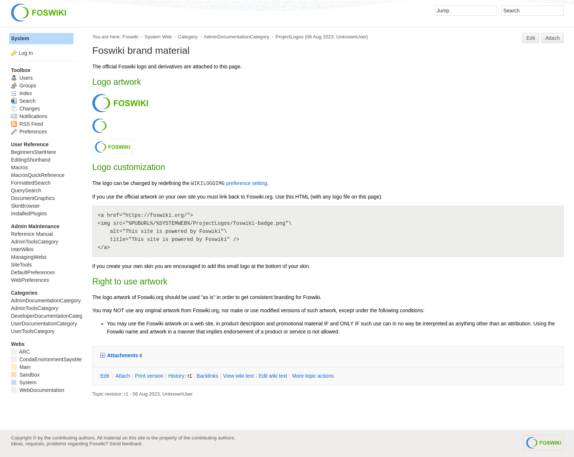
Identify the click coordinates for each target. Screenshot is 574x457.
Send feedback (125, 443)
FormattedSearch (31, 183)
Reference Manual (32, 234)
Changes (25, 109)
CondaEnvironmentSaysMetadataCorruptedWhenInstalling (81, 359)
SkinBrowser (25, 206)
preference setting (246, 183)
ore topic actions (313, 376)
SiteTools (21, 265)
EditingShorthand (30, 160)
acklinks (207, 376)
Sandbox (25, 375)
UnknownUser (351, 36)
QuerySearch (26, 190)
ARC (20, 352)
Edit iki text (273, 376)
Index (21, 93)
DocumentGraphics (33, 198)
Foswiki (130, 36)
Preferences (29, 132)
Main (20, 367)
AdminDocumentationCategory (236, 36)
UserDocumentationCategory (44, 323)
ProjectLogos (289, 36)
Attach (552, 38)
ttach (122, 376)
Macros (19, 167)
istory (176, 376)
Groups (23, 85)
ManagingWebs (28, 257)
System (20, 38)
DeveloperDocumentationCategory (50, 316)
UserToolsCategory (33, 331)
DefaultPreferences (33, 272)
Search (23, 101)
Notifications (29, 116)
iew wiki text (238, 376)
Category (187, 36)
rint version (149, 376)
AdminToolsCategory (34, 242)
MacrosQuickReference (37, 175)
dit (105, 376)
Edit (530, 38)
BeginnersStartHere (33, 152)
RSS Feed (27, 124)
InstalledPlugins (29, 213)
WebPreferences (30, 280)
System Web (158, 36)
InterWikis (22, 249)
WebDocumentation (37, 390)
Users (22, 78)
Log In (26, 53)
